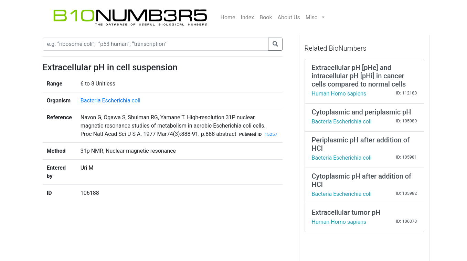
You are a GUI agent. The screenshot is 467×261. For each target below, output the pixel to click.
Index (247, 17)
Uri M (87, 167)
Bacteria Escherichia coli (110, 100)
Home (228, 17)
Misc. (313, 17)
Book (265, 17)
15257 (271, 134)
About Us (289, 17)
